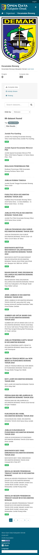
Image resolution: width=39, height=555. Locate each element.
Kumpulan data (12, 87)
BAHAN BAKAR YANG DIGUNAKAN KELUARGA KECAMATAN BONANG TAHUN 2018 (19, 275)
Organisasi (10, 13)
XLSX (6, 141)
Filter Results (10, 126)
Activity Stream (11, 91)
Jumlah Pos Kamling (13, 134)
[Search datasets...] (17, 104)
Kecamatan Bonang (26, 13)
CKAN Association (7, 538)
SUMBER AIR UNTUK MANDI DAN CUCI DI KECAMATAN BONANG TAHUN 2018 (18, 318)
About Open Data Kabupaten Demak (13, 533)
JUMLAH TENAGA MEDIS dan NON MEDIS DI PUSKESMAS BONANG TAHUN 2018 (18, 361)
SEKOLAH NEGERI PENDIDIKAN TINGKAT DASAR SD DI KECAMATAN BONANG (19, 473)
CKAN (5, 545)
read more (30, 69)
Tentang (9, 95)
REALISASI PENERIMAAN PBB (17, 166)
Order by (8, 112)
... (21, 520)
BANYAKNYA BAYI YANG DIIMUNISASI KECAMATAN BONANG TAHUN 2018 (19, 453)
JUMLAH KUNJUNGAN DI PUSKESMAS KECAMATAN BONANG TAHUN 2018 (19, 432)
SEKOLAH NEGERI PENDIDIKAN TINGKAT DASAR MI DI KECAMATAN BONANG (19, 498)
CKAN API (5, 535)
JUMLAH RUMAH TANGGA (15, 180)
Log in (34, 1)
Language (5, 548)
